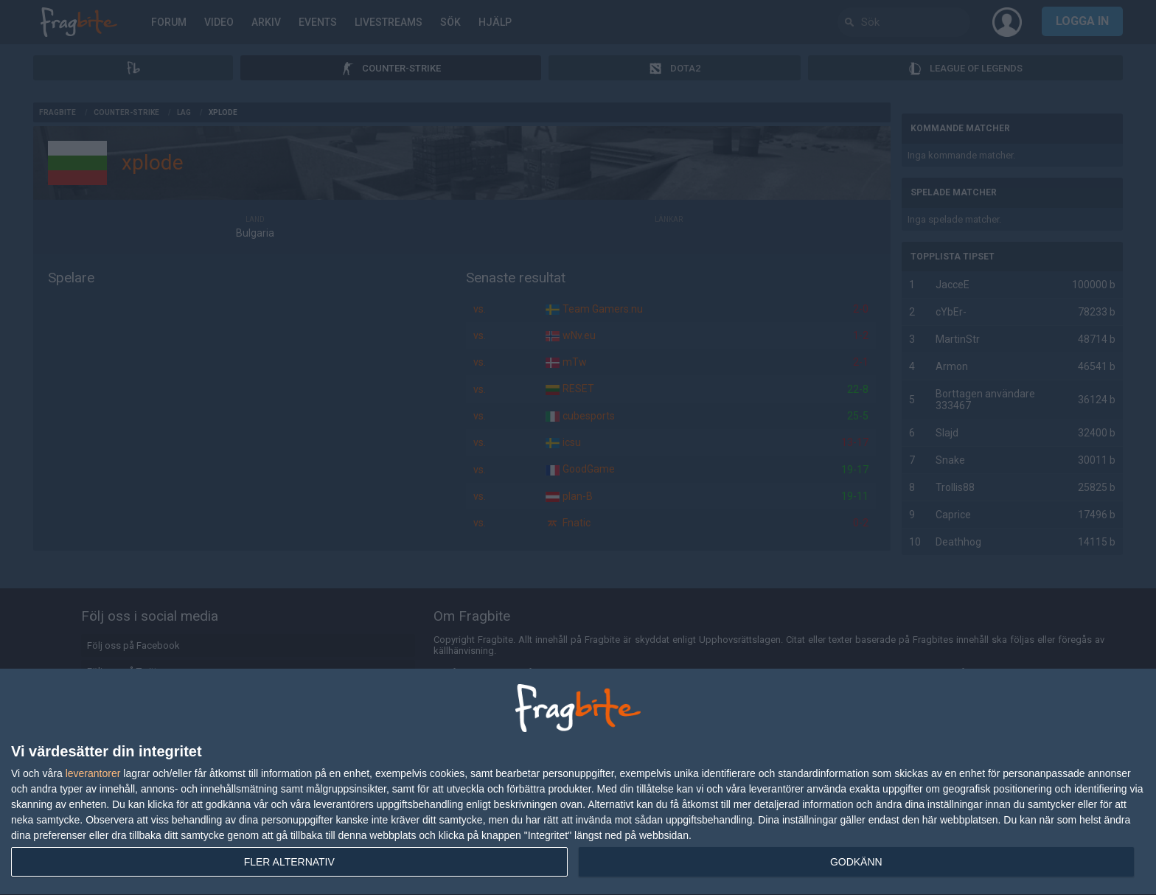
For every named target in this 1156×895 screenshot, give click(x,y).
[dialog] (578, 782)
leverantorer (93, 773)
